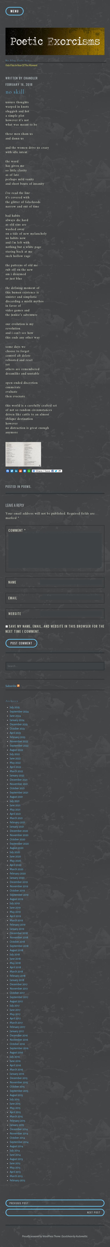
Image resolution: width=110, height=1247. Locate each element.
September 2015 (19, 1090)
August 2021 (16, 796)
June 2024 (15, 715)
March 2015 (16, 1116)
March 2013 (16, 1176)
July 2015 (15, 1099)
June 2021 (15, 805)
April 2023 (15, 732)
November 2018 (19, 937)
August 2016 (16, 1052)
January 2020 (17, 877)
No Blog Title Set (17, 60)
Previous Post (25, 1203)
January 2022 (17, 775)
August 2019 (16, 899)
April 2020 (15, 865)
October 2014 (17, 1137)
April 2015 (15, 1112)
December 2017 (19, 984)
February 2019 (17, 924)
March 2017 (16, 1022)
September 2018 (19, 946)
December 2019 (19, 882)
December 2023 (19, 724)
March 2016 (16, 1069)
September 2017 (19, 997)
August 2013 (16, 1159)
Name (12, 582)
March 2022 (16, 771)
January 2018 (17, 980)
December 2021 (19, 779)
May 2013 (15, 1167)
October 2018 (17, 941)
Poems (26, 486)
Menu (14, 11)
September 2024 (19, 711)
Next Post (96, 1212)
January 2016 (17, 1073)
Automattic (81, 1236)
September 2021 (19, 792)
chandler (31, 78)
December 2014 (19, 1129)
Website (14, 613)
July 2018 (15, 954)
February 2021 (17, 822)
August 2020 (16, 848)
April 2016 (15, 1065)
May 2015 (15, 1108)
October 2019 (17, 890)
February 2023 (17, 737)
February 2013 (17, 1180)
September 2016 (19, 1048)
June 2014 (15, 1154)
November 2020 (19, 835)
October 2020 (17, 839)
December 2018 (19, 933)
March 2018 (16, 971)
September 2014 (19, 1142)
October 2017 (17, 992)
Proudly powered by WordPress (37, 1236)
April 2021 (15, 813)
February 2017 (17, 1027)
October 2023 (17, 728)
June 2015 (15, 1103)
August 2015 (16, 1095)
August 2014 (16, 1146)
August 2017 (16, 1001)
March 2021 (16, 818)
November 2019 (19, 886)
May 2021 (15, 809)
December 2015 (19, 1078)
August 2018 (16, 950)
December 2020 (19, 830)
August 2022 (16, 750)
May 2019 (15, 911)
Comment (17, 530)
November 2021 (19, 784)
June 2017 (15, 1010)
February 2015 (17, 1120)
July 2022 (15, 754)
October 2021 (17, 788)
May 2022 (15, 762)
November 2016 (19, 1039)
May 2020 (15, 860)
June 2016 (15, 1061)
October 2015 (17, 1086)
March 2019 (16, 920)
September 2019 (19, 894)
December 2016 (19, 1035)
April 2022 (15, 767)
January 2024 (17, 720)
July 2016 (15, 1056)
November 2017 (19, 988)
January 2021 (17, 826)
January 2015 (17, 1125)
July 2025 (15, 707)
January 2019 (17, 929)
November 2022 (19, 741)
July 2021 (15, 801)
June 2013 (15, 1163)
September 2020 (19, 843)
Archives (12, 701)
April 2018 (15, 967)
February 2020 (18, 873)
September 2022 (19, 745)
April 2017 (15, 1018)
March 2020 (16, 869)
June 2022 (15, 758)
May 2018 (15, 963)
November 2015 (19, 1082)
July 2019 (15, 903)
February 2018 (17, 975)
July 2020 (15, 852)
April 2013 (15, 1171)
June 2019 (15, 907)
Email (12, 598)
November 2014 (19, 1133)
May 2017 (15, 1014)
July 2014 (15, 1150)
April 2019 (15, 916)
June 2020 (15, 856)
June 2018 (15, 958)
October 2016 (17, 1044)
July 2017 (15, 1005)
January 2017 (17, 1031)
